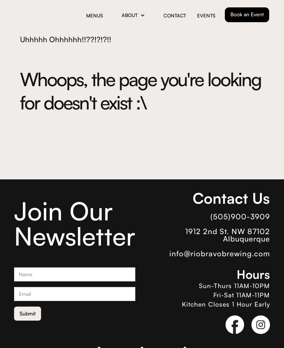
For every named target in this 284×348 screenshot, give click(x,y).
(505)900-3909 (240, 216)
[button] (133, 15)
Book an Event (247, 14)
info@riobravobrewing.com (219, 253)
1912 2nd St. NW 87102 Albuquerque (227, 235)
